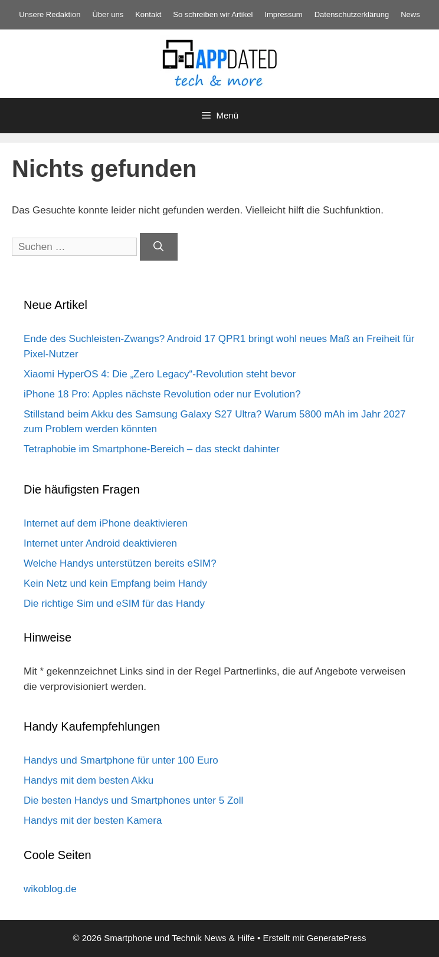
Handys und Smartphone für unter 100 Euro (121, 760)
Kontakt (148, 14)
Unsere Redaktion (49, 14)
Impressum (283, 14)
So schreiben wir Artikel (213, 14)
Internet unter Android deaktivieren (100, 543)
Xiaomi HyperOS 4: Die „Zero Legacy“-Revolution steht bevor (160, 374)
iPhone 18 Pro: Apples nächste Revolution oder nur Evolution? (162, 394)
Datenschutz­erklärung (351, 14)
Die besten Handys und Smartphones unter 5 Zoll (133, 800)
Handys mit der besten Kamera (93, 820)
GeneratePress (336, 938)
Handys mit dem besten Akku (88, 780)
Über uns (107, 14)
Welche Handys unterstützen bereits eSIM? (120, 563)
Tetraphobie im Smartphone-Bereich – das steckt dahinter (152, 449)
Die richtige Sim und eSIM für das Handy (114, 603)
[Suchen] (159, 247)
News (410, 14)
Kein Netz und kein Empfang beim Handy (115, 583)
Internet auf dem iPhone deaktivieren (106, 523)
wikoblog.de (50, 888)
